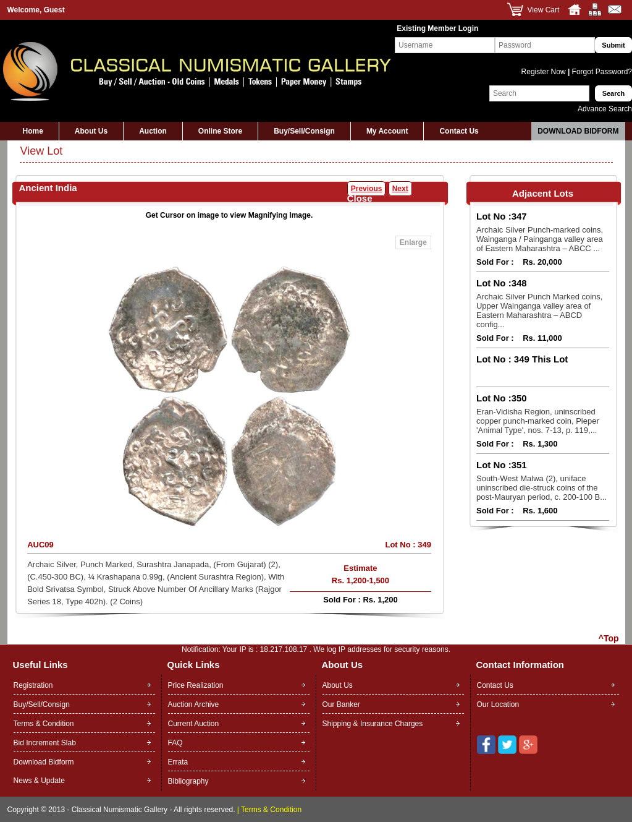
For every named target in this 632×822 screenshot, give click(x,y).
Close (360, 198)
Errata (178, 762)
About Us (91, 131)
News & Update (39, 780)
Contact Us (458, 131)
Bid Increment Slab (45, 743)
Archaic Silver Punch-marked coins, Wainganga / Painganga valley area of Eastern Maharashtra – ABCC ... (539, 239)
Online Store (220, 131)
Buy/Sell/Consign (304, 131)
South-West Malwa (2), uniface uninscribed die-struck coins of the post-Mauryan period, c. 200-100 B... (541, 488)
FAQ (175, 743)
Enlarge (413, 242)
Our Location (498, 704)
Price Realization (196, 685)
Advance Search (605, 109)
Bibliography (188, 781)
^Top (609, 638)
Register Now (544, 71)
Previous (366, 188)
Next (400, 188)
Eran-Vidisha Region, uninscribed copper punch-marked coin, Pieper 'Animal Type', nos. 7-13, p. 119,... (537, 421)
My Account (387, 131)
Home (33, 131)
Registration (33, 685)
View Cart (544, 10)
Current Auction (193, 723)
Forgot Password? (601, 71)
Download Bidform (577, 131)
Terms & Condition (44, 723)
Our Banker (341, 704)
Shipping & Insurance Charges (372, 723)
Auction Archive (193, 704)
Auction (153, 131)
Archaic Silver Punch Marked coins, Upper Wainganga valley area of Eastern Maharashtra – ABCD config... (539, 310)
